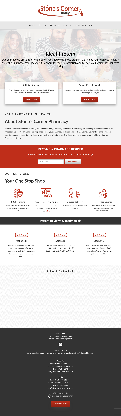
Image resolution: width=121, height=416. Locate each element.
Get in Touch (89, 100)
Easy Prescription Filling (46, 202)
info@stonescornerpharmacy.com (60, 372)
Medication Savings (103, 202)
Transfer (63, 339)
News (70, 336)
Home (51, 336)
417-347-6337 (67, 382)
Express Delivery (75, 202)
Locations (68, 25)
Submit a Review (60, 403)
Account (70, 339)
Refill (77, 25)
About (57, 336)
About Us (32, 25)
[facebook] (60, 344)
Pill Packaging (18, 202)
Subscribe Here (73, 161)
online (47, 211)
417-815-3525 (65, 380)
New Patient (87, 25)
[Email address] (51, 161)
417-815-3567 (65, 364)
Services (63, 336)
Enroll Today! (31, 100)
